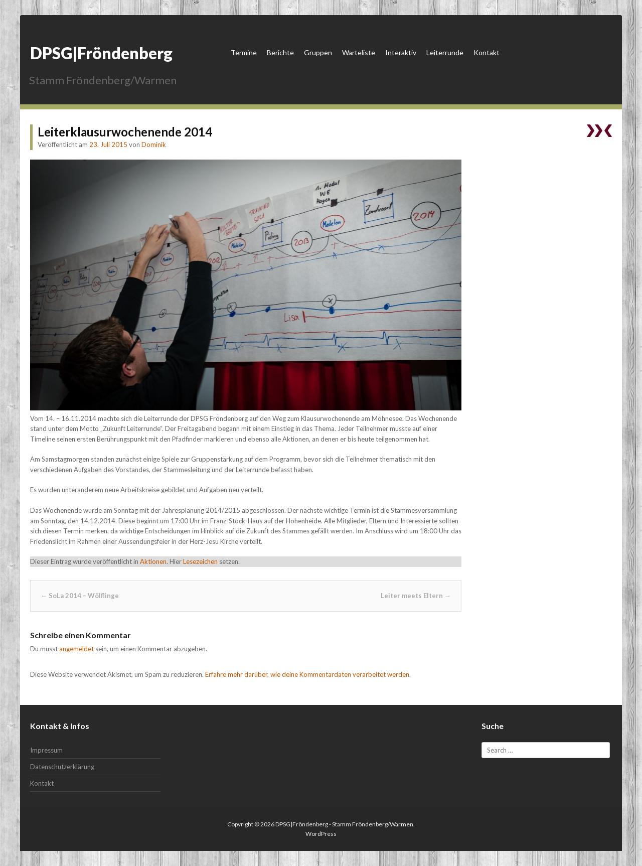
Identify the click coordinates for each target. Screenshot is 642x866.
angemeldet (76, 649)
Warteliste (358, 52)
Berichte (280, 52)
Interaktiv (400, 52)
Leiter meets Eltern (416, 596)
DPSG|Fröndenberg (101, 53)
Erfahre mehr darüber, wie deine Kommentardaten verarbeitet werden (307, 674)
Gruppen (318, 52)
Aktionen (153, 561)
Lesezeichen (200, 561)
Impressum (46, 750)
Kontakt (486, 52)
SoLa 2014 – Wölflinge (80, 596)
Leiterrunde (444, 52)
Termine (244, 52)
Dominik (153, 144)
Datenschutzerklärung (62, 767)
